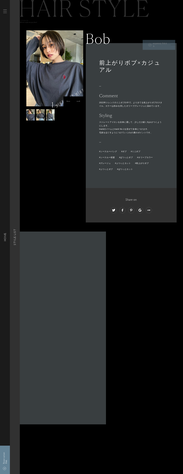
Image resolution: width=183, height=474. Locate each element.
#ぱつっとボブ (126, 157)
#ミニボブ (135, 151)
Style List (14, 237)
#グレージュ (105, 163)
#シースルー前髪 (107, 157)
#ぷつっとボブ (106, 169)
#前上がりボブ (142, 163)
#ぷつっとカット (123, 163)
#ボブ (124, 151)
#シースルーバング (108, 151)
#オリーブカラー (145, 157)
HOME (5, 237)
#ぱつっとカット (125, 169)
